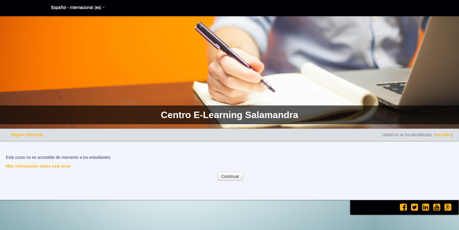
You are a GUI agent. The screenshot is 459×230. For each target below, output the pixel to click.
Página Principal (27, 134)
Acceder (443, 134)
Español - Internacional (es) (78, 7)
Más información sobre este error (38, 166)
